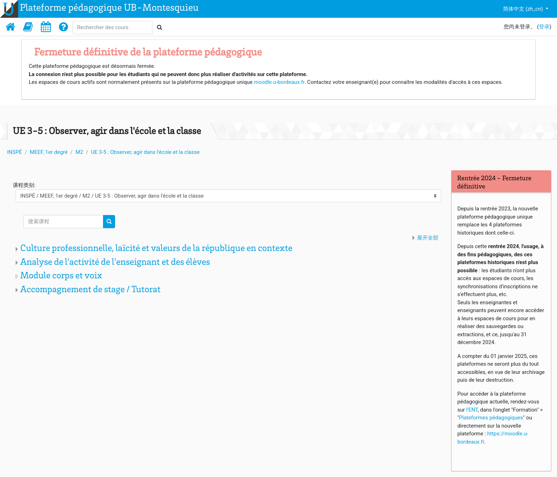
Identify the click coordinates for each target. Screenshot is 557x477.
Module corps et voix (61, 276)
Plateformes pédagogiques (491, 417)
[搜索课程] (63, 221)
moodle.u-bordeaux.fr (279, 82)
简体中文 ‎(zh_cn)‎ (523, 9)
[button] (28, 27)
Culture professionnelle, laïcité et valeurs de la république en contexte (156, 248)
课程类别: (24, 185)
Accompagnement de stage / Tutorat (90, 290)
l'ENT (472, 410)
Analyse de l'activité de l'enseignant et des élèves (115, 262)
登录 (544, 26)
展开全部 (427, 238)
